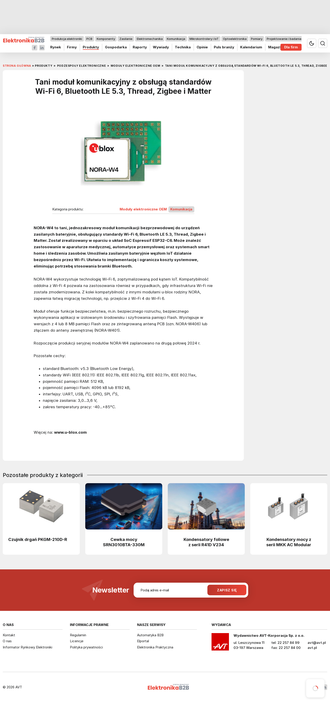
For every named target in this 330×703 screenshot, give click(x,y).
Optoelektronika (235, 39)
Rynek (55, 47)
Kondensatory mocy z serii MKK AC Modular (288, 542)
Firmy (72, 47)
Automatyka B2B (150, 635)
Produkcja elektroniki (67, 39)
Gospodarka (116, 47)
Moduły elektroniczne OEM (143, 209)
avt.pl (312, 647)
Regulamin (78, 635)
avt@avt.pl (317, 642)
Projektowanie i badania (284, 39)
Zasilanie (125, 39)
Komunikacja (176, 39)
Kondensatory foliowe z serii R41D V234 (206, 542)
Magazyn (276, 47)
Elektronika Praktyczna (155, 647)
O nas (7, 641)
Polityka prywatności (86, 647)
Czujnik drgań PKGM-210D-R (37, 539)
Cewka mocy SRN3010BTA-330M (124, 542)
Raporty (140, 47)
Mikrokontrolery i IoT (204, 39)
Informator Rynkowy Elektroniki (27, 647)
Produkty (91, 47)
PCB (89, 39)
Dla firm (291, 47)
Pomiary (256, 39)
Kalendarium (251, 47)
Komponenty (106, 39)
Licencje (76, 641)
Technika (183, 47)
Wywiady (161, 47)
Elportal (143, 641)
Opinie (202, 47)
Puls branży (224, 47)
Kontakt (9, 635)
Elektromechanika (150, 39)
